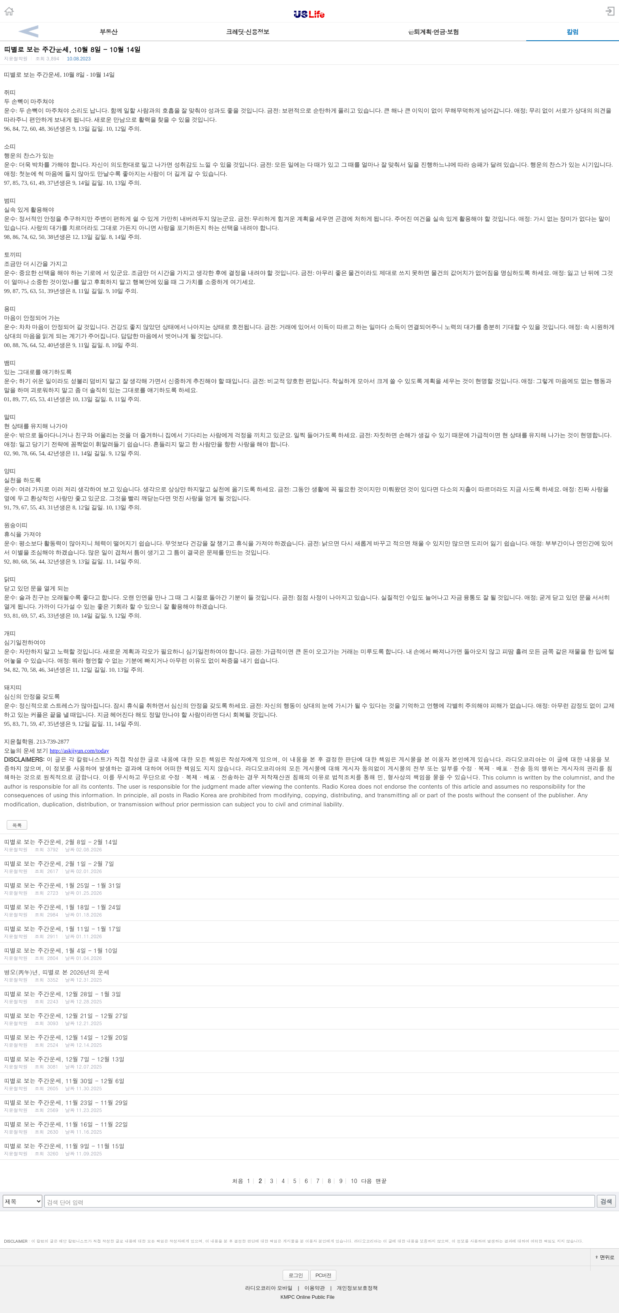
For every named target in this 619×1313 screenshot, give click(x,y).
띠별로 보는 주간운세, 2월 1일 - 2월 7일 (309, 866)
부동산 (108, 31)
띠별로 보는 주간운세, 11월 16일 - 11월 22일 (309, 1127)
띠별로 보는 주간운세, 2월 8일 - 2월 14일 (309, 845)
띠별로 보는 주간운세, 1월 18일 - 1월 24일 (309, 910)
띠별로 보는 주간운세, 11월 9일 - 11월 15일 (309, 1149)
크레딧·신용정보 (247, 31)
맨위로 (604, 1257)
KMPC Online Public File (308, 1297)
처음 (237, 1181)
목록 (17, 825)
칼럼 (572, 31)
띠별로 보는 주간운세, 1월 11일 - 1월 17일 (309, 931)
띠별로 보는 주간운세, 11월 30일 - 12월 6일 (309, 1083)
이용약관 (314, 1288)
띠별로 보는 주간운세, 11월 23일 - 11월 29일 (309, 1105)
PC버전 (323, 1275)
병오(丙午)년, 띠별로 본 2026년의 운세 (309, 975)
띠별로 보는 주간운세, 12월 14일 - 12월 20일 (309, 1040)
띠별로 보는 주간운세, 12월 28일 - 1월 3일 (309, 997)
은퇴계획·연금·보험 (433, 31)
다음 (366, 1181)
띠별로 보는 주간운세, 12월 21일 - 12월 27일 (309, 1018)
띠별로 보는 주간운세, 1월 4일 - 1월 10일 (309, 953)
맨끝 (381, 1181)
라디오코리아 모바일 (269, 1288)
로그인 (296, 1275)
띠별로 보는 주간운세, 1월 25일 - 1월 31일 (309, 888)
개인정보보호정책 (357, 1288)
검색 (606, 1201)
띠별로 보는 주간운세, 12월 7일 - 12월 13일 (309, 1062)
